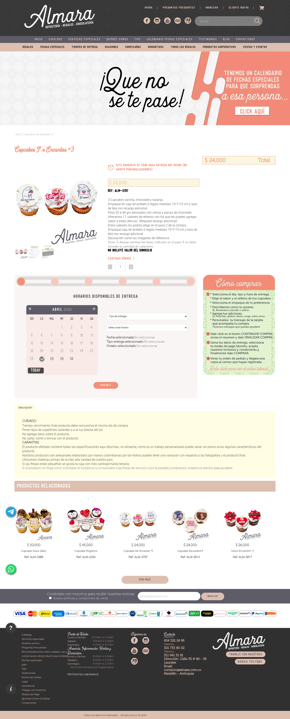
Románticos (156, 47)
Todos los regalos (183, 47)
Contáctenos (245, 39)
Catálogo (55, 39)
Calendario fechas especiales (170, 39)
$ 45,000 (86, 545)
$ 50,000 (33, 545)
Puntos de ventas (31, 677)
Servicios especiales (84, 39)
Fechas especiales (52, 47)
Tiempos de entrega (85, 47)
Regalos (28, 47)
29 (62, 359)
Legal (25, 681)
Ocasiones (111, 47)
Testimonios (208, 39)
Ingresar (212, 7)
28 (52, 359)
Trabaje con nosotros (34, 690)
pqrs (24, 664)
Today (36, 370)
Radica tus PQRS (250, 661)
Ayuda (149, 7)
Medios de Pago (31, 694)
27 (42, 359)
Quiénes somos (117, 39)
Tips (137, 39)
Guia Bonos (28, 685)
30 (72, 359)
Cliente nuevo (239, 7)
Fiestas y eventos (255, 47)
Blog (226, 39)
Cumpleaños (133, 47)
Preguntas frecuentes (179, 7)
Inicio (39, 39)
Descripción (25, 407)
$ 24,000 (138, 545)
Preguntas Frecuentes (34, 647)
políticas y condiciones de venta (85, 598)
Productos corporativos (219, 47)
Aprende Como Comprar (36, 698)
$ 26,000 (242, 545)
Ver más (145, 579)
